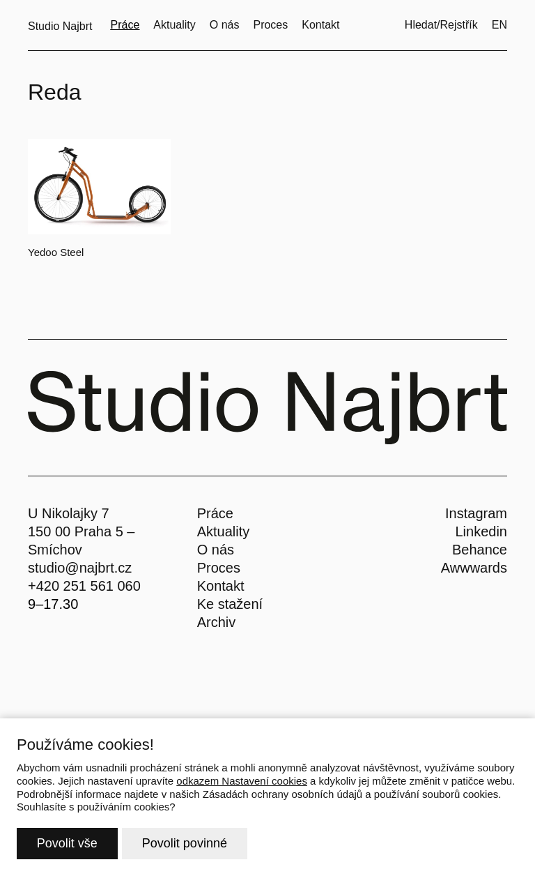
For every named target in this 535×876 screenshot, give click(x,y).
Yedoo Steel (56, 252)
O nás (215, 549)
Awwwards (474, 567)
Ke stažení (230, 604)
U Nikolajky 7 (68, 513)
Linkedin (481, 531)
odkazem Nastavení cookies (241, 781)
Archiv (216, 622)
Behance (479, 549)
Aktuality (223, 531)
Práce (215, 513)
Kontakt (221, 586)
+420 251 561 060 (84, 586)
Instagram (476, 513)
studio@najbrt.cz (80, 567)
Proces (218, 567)
